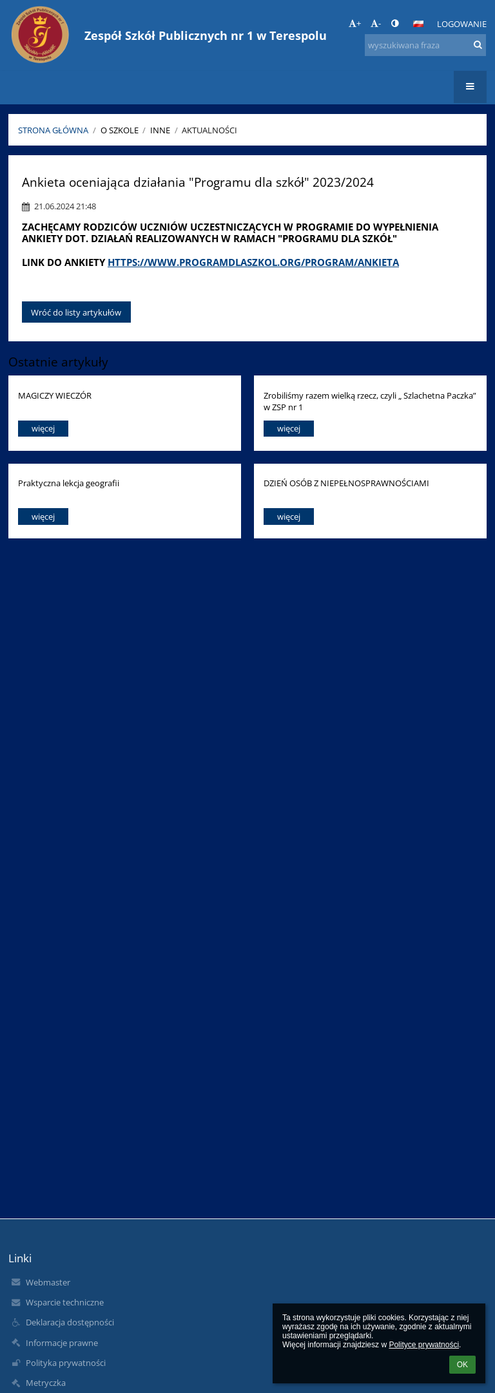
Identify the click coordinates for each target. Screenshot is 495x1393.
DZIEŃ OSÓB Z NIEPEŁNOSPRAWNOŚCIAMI (346, 483)
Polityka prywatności (66, 1363)
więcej (43, 428)
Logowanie (462, 24)
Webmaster (48, 1282)
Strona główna (53, 130)
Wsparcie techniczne (65, 1302)
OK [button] (462, 1364)
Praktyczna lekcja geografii (68, 483)
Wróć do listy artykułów (76, 312)
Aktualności (209, 130)
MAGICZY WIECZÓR (55, 395)
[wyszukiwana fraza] (425, 45)
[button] (418, 24)
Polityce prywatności (424, 1344)
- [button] (376, 23)
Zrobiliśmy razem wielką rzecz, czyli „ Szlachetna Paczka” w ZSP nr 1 (370, 401)
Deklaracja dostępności (70, 1322)
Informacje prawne (62, 1343)
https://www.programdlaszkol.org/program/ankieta (253, 262)
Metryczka (46, 1382)
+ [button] (355, 23)
